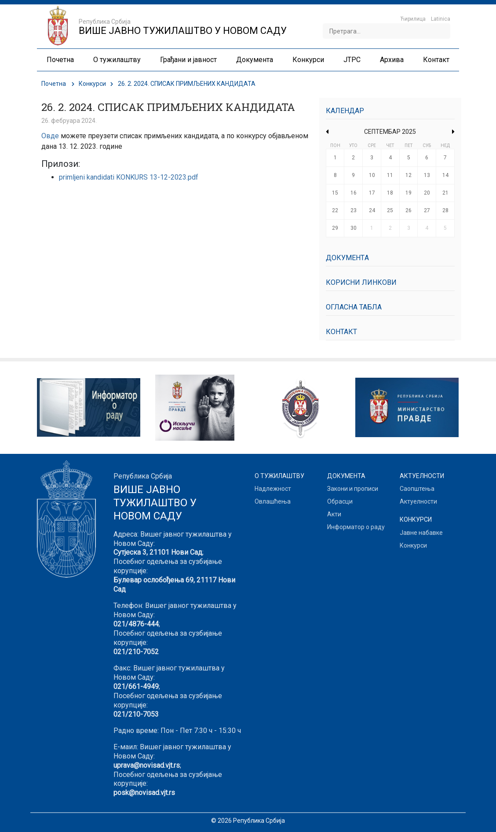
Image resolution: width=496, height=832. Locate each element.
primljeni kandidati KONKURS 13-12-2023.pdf (128, 177)
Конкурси (92, 83)
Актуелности (418, 501)
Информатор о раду (356, 526)
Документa (347, 258)
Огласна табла (354, 307)
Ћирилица (413, 19)
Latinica (440, 19)
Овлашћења (273, 501)
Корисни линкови (361, 282)
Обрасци (340, 501)
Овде (50, 136)
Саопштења (417, 488)
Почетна (53, 83)
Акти (334, 514)
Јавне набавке (421, 532)
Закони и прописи (352, 488)
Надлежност (273, 488)
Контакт (341, 332)
